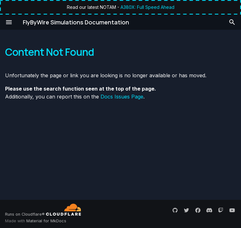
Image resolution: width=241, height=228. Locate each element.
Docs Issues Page (122, 96)
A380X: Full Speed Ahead (147, 7)
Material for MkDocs (46, 220)
